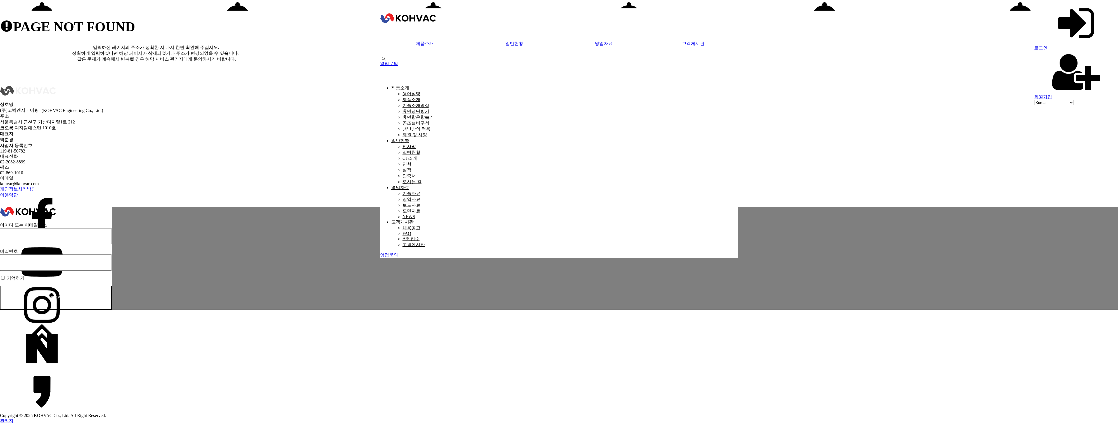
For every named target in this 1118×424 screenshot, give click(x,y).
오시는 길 (411, 181)
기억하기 (13, 278)
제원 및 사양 (414, 134)
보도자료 (411, 205)
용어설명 (411, 93)
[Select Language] (1054, 102)
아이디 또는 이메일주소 (23, 225)
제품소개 (425, 43)
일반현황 (514, 43)
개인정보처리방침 (18, 189)
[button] (389, 63)
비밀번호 (9, 251)
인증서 (409, 175)
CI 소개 (409, 158)
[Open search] (383, 59)
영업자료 (604, 43)
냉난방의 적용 (416, 129)
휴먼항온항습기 (418, 117)
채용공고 (411, 227)
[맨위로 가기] (559, 335)
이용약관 (9, 194)
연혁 (406, 164)
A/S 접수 (411, 238)
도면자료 (411, 211)
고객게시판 (693, 43)
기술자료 (411, 193)
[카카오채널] (559, 391)
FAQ (406, 233)
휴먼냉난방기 (415, 111)
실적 (406, 170)
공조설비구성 (415, 123)
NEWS (408, 216)
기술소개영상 (415, 105)
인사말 (409, 146)
